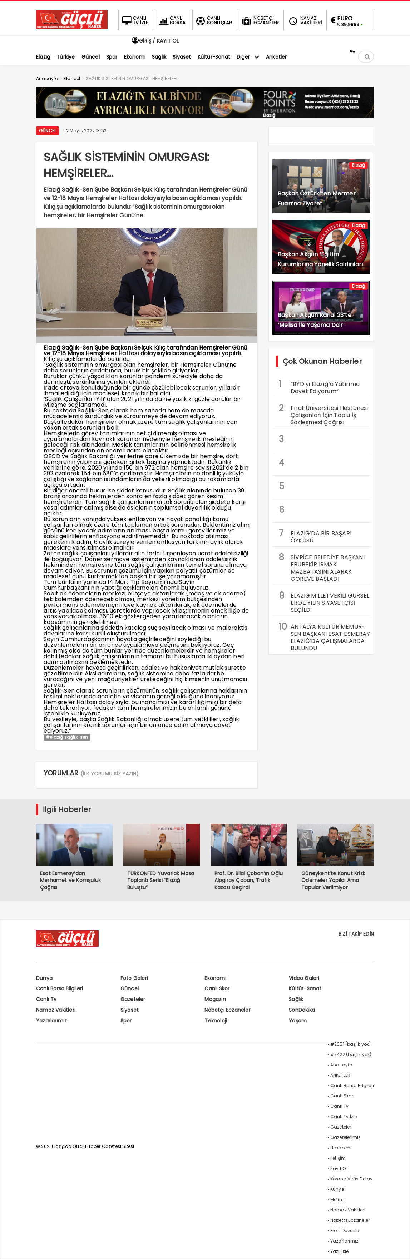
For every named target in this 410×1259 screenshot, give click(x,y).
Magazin (215, 999)
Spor (126, 1020)
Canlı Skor (216, 988)
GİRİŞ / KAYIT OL (154, 40)
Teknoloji (215, 1020)
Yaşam (298, 1020)
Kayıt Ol (338, 1168)
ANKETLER (340, 1075)
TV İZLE (134, 20)
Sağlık (296, 999)
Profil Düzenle (344, 1231)
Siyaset (129, 1009)
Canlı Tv (46, 999)
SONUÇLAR (213, 20)
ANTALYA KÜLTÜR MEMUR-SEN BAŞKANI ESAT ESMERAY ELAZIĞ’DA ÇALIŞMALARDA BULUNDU (324, 636)
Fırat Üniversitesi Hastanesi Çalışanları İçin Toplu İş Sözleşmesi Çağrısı (323, 414)
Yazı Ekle (339, 1251)
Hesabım (340, 1148)
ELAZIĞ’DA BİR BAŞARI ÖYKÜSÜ (315, 536)
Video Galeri (304, 978)
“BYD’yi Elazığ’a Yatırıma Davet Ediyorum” (319, 386)
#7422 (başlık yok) (351, 1054)
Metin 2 (338, 1199)
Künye (337, 1189)
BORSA (171, 20)
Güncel (47, 131)
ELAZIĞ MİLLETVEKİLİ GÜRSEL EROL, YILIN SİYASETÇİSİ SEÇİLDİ (324, 602)
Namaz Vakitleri (55, 1009)
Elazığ (358, 165)
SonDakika (302, 1009)
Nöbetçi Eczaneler (227, 1009)
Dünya (44, 978)
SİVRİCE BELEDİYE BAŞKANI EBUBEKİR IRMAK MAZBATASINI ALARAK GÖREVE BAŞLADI (322, 567)
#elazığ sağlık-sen (67, 737)
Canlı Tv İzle (343, 1117)
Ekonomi (215, 978)
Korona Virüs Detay (351, 1179)
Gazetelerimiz (345, 1137)
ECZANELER (260, 20)
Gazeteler (132, 999)
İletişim (338, 1158)
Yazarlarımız (51, 1020)
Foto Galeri (134, 978)
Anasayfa (341, 1065)
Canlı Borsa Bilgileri (59, 988)
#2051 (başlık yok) (350, 1044)
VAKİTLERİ (305, 20)
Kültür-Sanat (305, 988)
